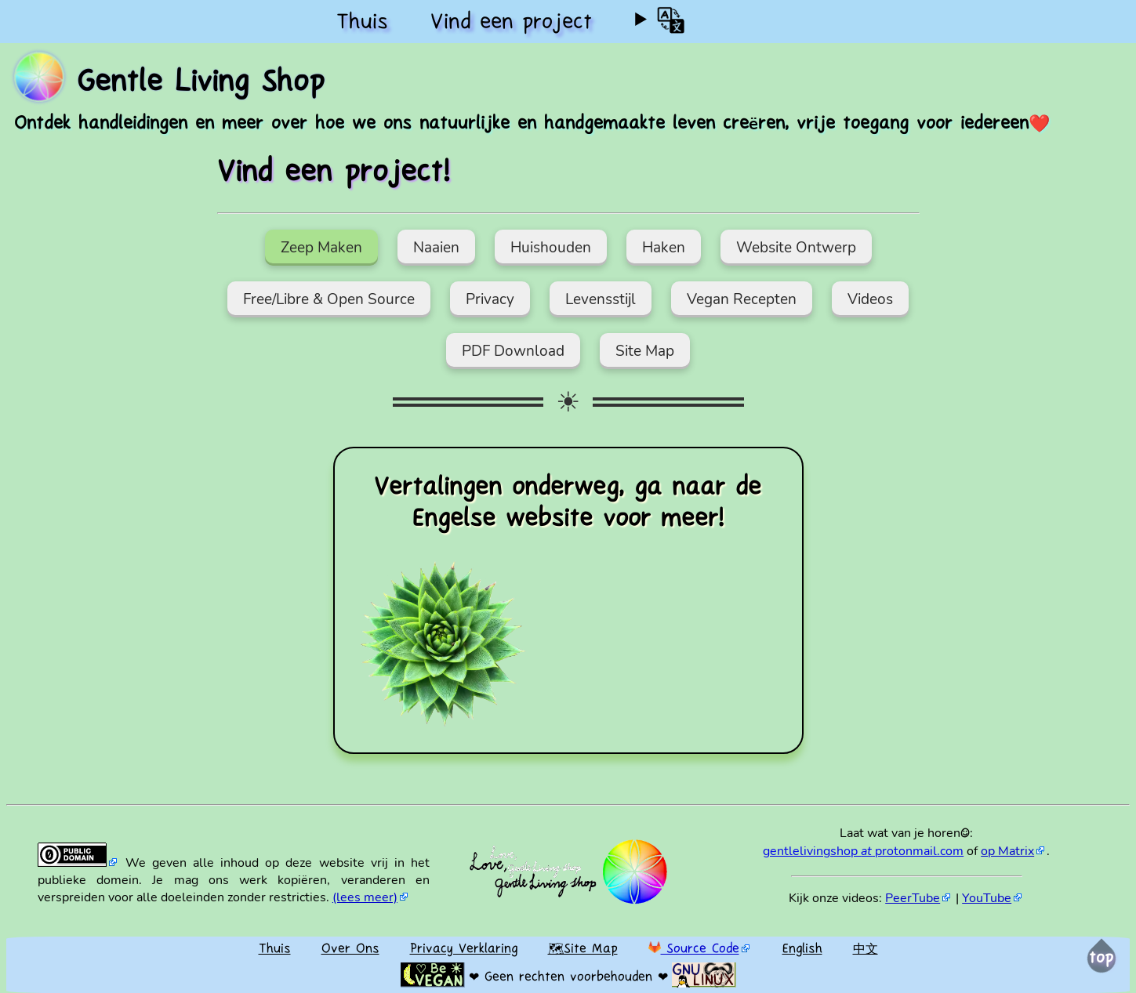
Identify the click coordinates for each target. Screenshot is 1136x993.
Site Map (644, 351)
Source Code (693, 949)
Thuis (362, 23)
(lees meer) (364, 897)
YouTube (986, 898)
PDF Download (513, 351)
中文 (865, 949)
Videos (870, 299)
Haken (663, 247)
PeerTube (912, 898)
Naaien (436, 247)
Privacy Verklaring (463, 949)
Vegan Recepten (742, 299)
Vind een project (511, 23)
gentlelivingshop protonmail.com (863, 851)
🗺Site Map (583, 949)
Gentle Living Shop (201, 84)
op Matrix (1007, 851)
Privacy (490, 299)
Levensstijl (600, 299)
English (802, 949)
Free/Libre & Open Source (329, 299)
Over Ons (350, 949)
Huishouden (550, 247)
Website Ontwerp (796, 247)
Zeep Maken (321, 247)
